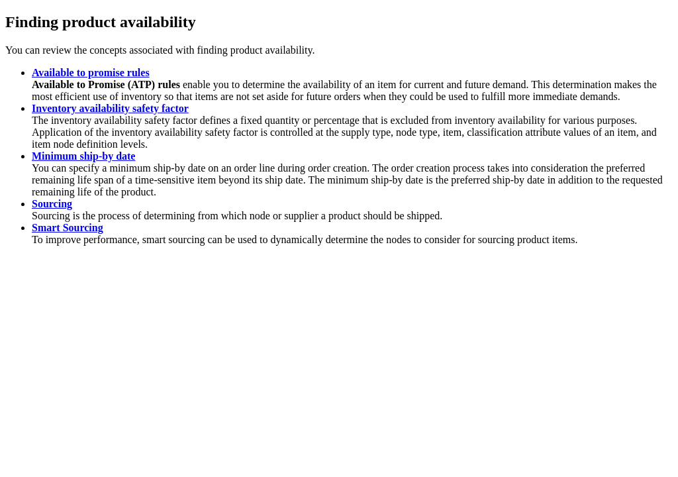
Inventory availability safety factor (110, 108)
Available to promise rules (91, 72)
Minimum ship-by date (83, 156)
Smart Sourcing (67, 227)
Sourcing (52, 203)
